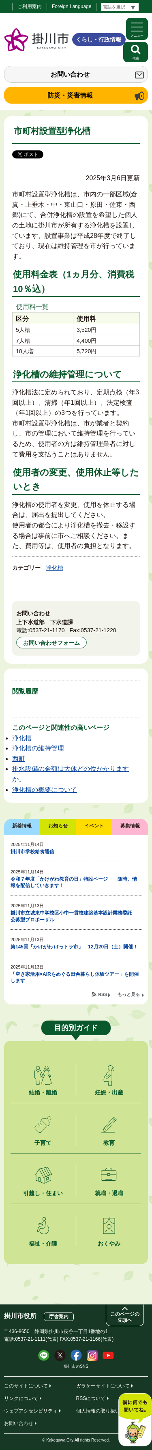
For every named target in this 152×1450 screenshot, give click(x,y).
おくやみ (109, 1243)
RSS (102, 994)
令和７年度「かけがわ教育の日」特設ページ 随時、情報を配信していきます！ (74, 882)
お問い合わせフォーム (51, 643)
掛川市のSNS (76, 1366)
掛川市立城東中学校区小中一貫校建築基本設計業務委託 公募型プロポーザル (74, 916)
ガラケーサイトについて (103, 1386)
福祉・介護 (43, 1243)
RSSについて (91, 1398)
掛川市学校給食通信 (32, 851)
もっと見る (129, 994)
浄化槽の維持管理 (38, 748)
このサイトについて (26, 1386)
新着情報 (22, 826)
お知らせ (58, 826)
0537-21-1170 (47, 630)
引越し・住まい (43, 1193)
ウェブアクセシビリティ (31, 1411)
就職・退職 (109, 1193)
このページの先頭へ (124, 1317)
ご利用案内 (29, 6)
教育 (109, 1143)
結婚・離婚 (43, 1092)
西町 (18, 758)
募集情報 (130, 826)
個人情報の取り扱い (98, 1411)
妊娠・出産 (109, 1092)
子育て (42, 1143)
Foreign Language (71, 6)
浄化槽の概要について (44, 789)
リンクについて (21, 1398)
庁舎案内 (59, 1316)
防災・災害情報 (70, 95)
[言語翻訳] (120, 7)
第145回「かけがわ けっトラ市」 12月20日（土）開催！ (74, 947)
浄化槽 (54, 568)
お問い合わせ (70, 74)
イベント (94, 826)
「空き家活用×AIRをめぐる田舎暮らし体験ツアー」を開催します (75, 977)
